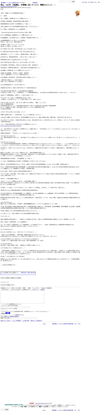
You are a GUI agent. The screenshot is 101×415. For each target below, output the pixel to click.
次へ (96, 2)
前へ (99, 2)
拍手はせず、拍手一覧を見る (28, 272)
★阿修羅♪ (3, 2)
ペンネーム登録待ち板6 (13, 2)
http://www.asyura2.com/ (41, 405)
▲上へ (44, 326)
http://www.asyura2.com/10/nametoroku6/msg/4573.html (9, 6)
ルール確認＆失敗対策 (13, 319)
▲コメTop (84, 2)
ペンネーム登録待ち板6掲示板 (65, 326)
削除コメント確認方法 (36, 323)
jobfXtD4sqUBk (28, 7)
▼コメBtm (90, 2)
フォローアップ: (5, 282)
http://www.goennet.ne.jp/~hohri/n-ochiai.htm (11, 125)
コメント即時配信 (16, 323)
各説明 (42, 289)
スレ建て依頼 (25, 323)
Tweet (2, 9)
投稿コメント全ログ (6, 323)
